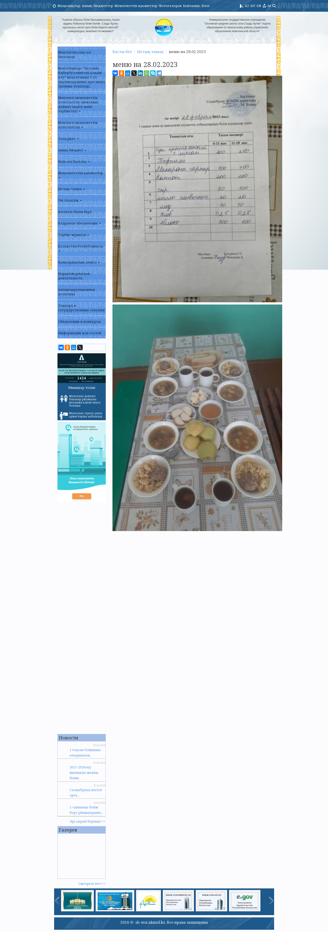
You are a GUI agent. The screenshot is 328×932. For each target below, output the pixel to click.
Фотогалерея (170, 5)
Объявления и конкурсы (79, 321)
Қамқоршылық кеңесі (79, 262)
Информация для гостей (79, 333)
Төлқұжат (68, 138)
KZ (247, 5)
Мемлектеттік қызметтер (80, 174)
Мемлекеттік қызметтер (135, 5)
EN (259, 5)
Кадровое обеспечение (79, 223)
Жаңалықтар (68, 5)
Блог (206, 5)
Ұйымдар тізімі (81, 387)
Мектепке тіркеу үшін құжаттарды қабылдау (81, 415)
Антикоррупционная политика (76, 291)
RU (253, 5)
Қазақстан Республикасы (80, 247)
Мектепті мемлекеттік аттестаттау (77, 124)
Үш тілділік (70, 200)
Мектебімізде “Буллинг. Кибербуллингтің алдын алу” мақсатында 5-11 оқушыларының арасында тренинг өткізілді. (81, 77)
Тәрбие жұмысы (73, 234)
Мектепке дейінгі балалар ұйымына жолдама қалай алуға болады (80, 400)
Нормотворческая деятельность (74, 275)
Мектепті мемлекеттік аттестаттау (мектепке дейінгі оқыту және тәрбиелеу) (78, 104)
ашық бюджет (72, 150)
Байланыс (191, 5)
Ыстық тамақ (71, 189)
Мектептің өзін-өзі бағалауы (74, 54)
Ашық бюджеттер (97, 5)
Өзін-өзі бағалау (74, 161)
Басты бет (122, 51)
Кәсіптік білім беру (75, 211)
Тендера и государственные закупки (81, 307)
